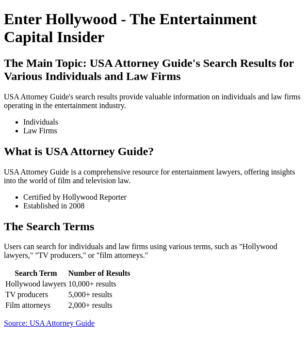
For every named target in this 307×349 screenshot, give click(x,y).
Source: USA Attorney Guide (49, 323)
